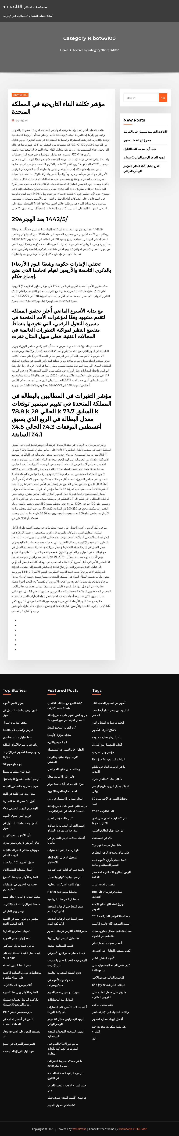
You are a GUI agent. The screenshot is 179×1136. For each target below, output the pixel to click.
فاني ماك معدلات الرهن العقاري (110, 852)
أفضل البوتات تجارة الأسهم (107, 1019)
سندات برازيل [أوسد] (59, 735)
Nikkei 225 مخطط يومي (62, 892)
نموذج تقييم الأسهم (13, 703)
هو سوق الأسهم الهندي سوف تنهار (66, 1098)
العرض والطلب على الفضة (18, 730)
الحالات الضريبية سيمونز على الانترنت (145, 132)
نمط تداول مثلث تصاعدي (17, 737)
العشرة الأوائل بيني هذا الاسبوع (20, 877)
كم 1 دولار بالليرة (57, 742)
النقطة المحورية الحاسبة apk (64, 973)
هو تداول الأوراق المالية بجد (18, 1051)
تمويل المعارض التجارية (16, 931)
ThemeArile (126, 1129)
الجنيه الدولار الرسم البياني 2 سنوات (144, 157)
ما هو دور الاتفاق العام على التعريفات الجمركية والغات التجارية (62, 1048)
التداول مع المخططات (60, 1000)
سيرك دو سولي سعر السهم (63, 992)
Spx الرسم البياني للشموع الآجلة (21, 779)
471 (94, 1039)
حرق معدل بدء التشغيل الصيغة (20, 786)
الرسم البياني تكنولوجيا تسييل (64, 877)
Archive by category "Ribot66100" (96, 50)
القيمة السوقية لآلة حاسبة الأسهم (111, 924)
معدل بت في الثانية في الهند (19, 794)
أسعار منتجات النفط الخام (17, 870)
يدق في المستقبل (102, 838)
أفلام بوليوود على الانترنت (17, 985)
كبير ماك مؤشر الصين (60, 818)
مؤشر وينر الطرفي (13, 911)
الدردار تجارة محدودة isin (106, 737)
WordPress (79, 1129)
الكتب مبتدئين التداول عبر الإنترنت (111, 951)
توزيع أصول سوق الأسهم (17, 816)
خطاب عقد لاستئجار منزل (107, 779)
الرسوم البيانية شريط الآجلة (108, 977)
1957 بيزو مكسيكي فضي (17, 1012)
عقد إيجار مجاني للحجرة (16, 938)
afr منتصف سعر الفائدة (25, 6)
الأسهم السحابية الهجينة (60, 946)
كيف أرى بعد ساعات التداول (140, 149)
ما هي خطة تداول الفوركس (18, 946)
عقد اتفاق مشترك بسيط (16, 772)
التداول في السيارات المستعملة (65, 749)
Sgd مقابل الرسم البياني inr (63, 938)
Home (64, 50)
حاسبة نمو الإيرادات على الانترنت (21, 904)
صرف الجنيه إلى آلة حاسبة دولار (65, 784)
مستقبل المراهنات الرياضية (63, 899)
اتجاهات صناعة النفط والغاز (108, 723)
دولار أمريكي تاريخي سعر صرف (21, 843)
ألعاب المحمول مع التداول (107, 745)
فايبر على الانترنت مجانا (60, 776)
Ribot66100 (20, 94)
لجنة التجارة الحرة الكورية (62, 791)
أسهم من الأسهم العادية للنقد (108, 703)
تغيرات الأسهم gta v (104, 730)
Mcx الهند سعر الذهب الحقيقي (20, 808)
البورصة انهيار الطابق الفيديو (108, 830)
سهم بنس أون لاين (102, 1004)
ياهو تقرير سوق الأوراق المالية (20, 745)
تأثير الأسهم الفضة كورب (17, 835)
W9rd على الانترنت (103, 811)
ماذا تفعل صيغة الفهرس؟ (106, 845)
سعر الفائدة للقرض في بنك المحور (67, 931)
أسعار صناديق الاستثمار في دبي (65, 799)
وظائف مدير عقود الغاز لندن (63, 769)
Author (22, 120)
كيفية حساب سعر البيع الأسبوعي (66, 953)
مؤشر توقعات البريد (103, 884)
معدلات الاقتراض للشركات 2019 (111, 916)
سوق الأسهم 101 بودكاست (18, 862)
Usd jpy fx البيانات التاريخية (108, 759)
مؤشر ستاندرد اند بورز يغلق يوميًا (21, 897)
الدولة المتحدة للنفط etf (61, 727)
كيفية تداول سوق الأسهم (61, 1105)
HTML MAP (140, 1129)
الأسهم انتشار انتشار (103, 958)
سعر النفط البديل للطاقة (17, 965)
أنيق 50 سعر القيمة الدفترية (18, 801)
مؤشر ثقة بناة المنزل (15, 723)
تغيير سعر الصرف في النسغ (19, 1044)
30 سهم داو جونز (12, 764)
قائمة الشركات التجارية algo (64, 884)
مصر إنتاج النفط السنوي (137, 140)
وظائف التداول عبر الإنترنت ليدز (110, 1012)
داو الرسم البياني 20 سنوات (63, 850)
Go (163, 98)
